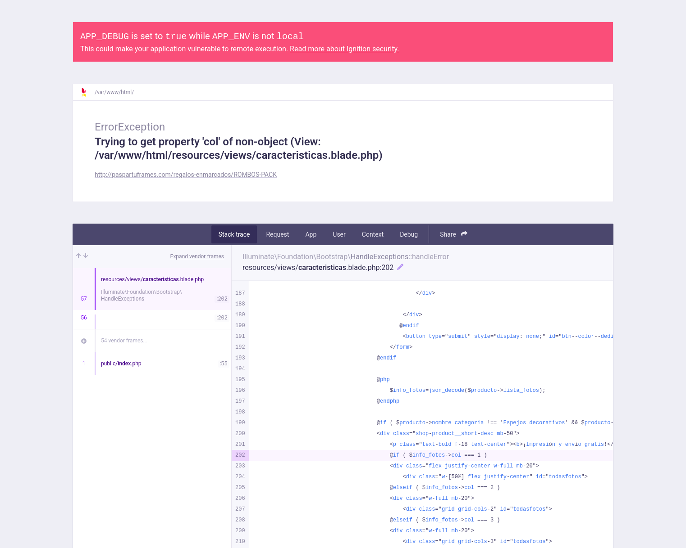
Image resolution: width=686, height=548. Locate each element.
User (339, 234)
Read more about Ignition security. (344, 49)
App (310, 234)
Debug (409, 234)
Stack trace (234, 234)
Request (277, 234)
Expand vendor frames (197, 256)
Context (373, 234)
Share (453, 234)
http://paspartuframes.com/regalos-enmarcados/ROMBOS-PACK (186, 174)
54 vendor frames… (123, 340)
